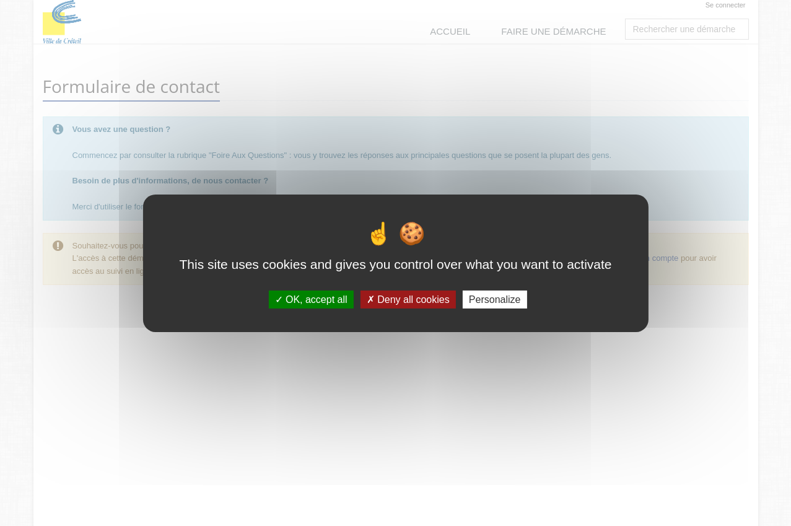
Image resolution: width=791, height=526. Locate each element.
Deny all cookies (408, 299)
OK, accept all (311, 299)
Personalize (495, 299)
